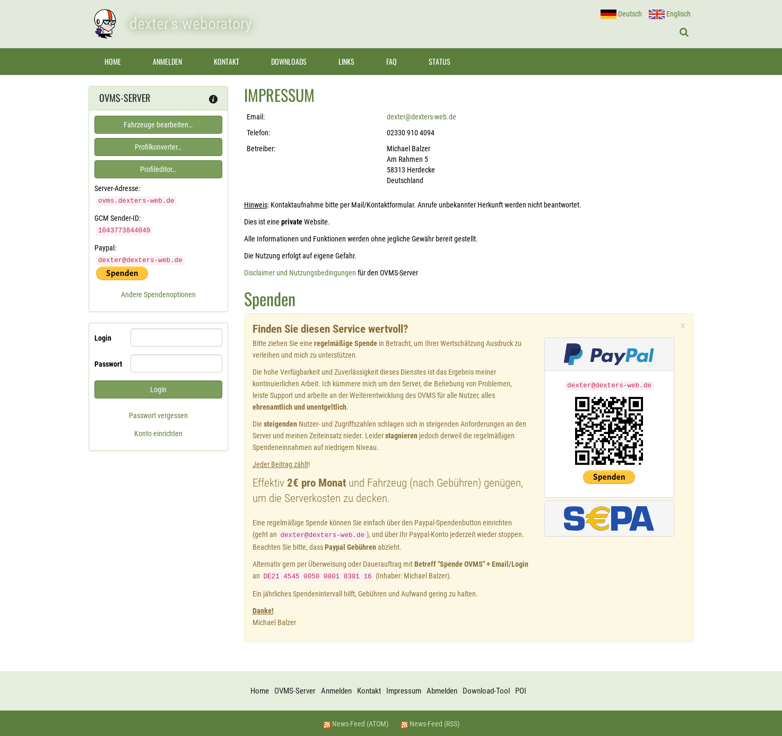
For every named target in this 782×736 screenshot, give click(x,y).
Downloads (289, 61)
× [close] (682, 326)
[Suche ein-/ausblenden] (684, 32)
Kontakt (226, 61)
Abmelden (442, 690)
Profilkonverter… (158, 147)
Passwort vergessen (158, 414)
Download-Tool (486, 690)
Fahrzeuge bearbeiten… (158, 124)
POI (520, 690)
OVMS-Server (295, 690)
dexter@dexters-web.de (421, 116)
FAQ (391, 61)
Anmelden (167, 61)
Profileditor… (158, 169)
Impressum (403, 690)
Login (102, 336)
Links (346, 61)
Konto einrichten (158, 432)
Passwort (108, 362)
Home (113, 61)
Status (439, 61)
